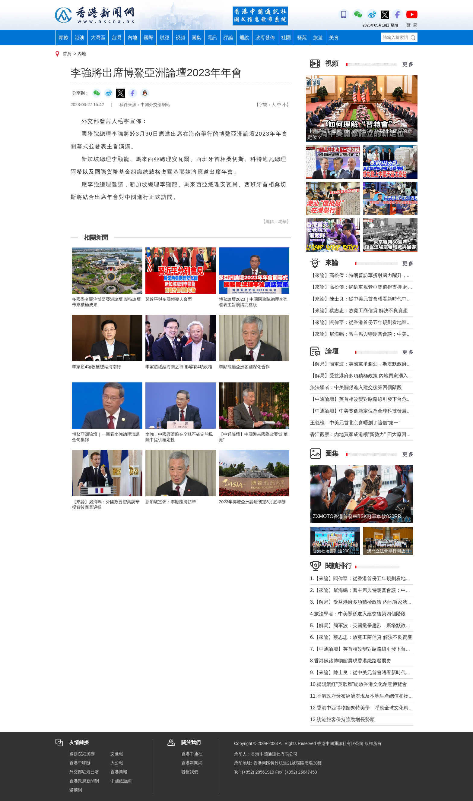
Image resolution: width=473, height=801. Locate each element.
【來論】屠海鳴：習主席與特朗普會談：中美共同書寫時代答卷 (377, 334)
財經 (164, 37)
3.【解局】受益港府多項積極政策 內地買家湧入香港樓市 (370, 602)
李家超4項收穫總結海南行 (96, 366)
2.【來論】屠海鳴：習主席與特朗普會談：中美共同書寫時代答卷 (379, 590)
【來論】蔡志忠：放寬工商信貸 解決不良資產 (359, 310)
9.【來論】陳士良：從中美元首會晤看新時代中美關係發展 (372, 672)
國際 (148, 37)
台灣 (116, 37)
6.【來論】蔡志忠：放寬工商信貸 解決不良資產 (361, 637)
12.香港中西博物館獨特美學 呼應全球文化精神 (361, 707)
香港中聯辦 (79, 762)
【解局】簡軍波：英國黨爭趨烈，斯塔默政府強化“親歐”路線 (374, 363)
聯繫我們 (189, 771)
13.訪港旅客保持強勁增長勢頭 (342, 719)
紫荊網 (75, 789)
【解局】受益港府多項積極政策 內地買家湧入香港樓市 (368, 375)
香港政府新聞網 (84, 780)
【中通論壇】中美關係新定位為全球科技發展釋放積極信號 (373, 410)
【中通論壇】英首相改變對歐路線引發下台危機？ (363, 399)
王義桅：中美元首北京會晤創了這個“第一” (355, 422)
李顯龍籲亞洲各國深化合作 (244, 366)
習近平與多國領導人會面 (168, 299)
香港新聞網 (191, 762)
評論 (228, 37)
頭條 (63, 37)
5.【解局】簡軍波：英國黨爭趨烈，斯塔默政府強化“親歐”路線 (376, 625)
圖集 (196, 37)
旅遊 (318, 37)
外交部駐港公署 (84, 771)
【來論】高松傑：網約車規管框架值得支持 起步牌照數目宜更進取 (380, 287)
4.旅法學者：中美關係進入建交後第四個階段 (358, 613)
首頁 (67, 53)
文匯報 (116, 753)
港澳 (79, 37)
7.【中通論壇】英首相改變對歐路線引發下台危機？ (365, 649)
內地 (132, 37)
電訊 (212, 37)
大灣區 (98, 37)
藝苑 (302, 37)
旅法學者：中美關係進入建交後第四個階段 (356, 387)
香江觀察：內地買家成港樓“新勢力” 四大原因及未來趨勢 (370, 434)
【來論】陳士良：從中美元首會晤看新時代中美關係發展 (370, 298)
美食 (334, 37)
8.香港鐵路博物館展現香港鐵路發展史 (350, 660)
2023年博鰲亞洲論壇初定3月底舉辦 (252, 501)
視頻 (180, 37)
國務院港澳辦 (82, 753)
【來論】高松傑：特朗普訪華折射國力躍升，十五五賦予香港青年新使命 (387, 275)
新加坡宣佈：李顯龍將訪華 (170, 501)
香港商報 (118, 771)
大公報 (116, 762)
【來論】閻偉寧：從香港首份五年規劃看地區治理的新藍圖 (373, 322)
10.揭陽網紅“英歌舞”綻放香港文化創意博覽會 (358, 684)
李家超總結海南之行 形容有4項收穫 (178, 366)
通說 (244, 37)
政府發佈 (265, 37)
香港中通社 (191, 753)
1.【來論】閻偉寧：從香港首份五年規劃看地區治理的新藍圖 (375, 578)
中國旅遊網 (121, 780)
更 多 (407, 64)
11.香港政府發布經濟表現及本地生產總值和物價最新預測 (371, 696)
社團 (286, 37)
